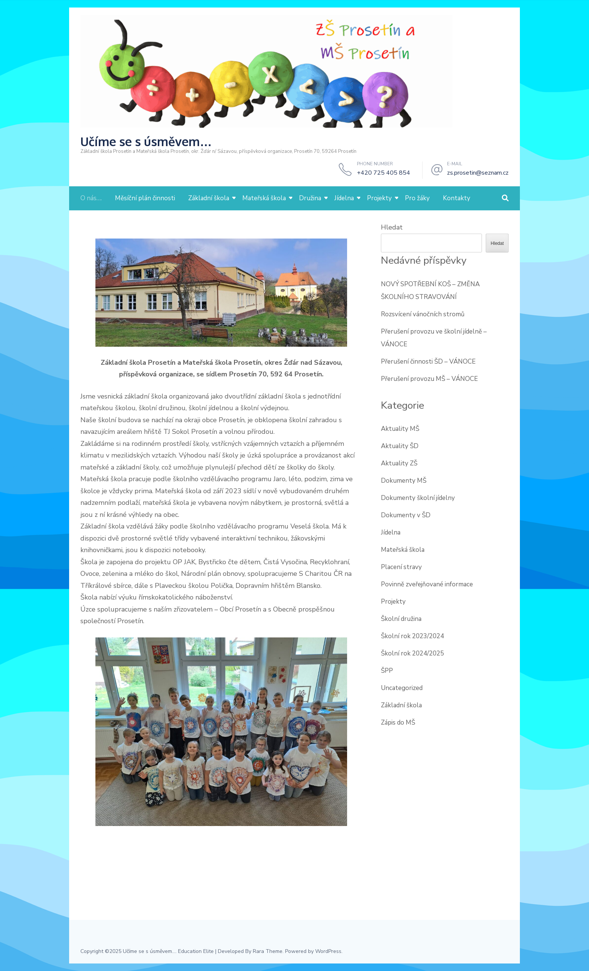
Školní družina (401, 619)
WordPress (328, 951)
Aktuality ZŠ (399, 463)
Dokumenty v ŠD (405, 515)
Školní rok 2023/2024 (412, 636)
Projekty (379, 198)
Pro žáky (417, 198)
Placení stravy (401, 567)
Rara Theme (267, 951)
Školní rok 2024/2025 (412, 653)
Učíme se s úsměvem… (146, 141)
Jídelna (344, 198)
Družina (310, 198)
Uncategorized (402, 688)
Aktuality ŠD (399, 446)
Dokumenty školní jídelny (418, 498)
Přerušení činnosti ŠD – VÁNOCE (428, 361)
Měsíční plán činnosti (145, 198)
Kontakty (456, 198)
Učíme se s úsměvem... (149, 951)
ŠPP (387, 670)
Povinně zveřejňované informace (427, 584)
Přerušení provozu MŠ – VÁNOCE (429, 379)
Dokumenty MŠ (403, 480)
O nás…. (91, 198)
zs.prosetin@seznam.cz (478, 173)
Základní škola (208, 198)
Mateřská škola (264, 198)
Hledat (392, 227)
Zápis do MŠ (398, 722)
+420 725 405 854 (383, 173)
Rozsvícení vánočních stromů (423, 314)
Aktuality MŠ (400, 428)
